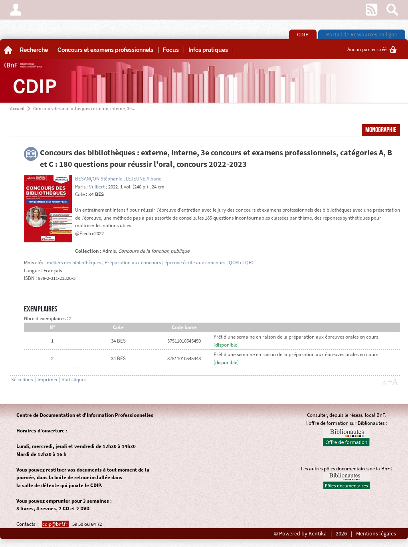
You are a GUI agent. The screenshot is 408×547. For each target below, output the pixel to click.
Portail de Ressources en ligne (361, 34)
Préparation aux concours (133, 262)
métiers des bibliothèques (74, 262)
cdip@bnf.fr (55, 524)
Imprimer (48, 379)
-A (383, 382)
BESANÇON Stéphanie (98, 178)
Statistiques (73, 379)
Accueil (17, 108)
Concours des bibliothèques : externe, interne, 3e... (84, 108)
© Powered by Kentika (300, 533)
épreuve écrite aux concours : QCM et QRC (209, 262)
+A (393, 381)
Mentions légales (376, 533)
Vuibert (97, 186)
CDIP (303, 34)
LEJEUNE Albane (143, 178)
